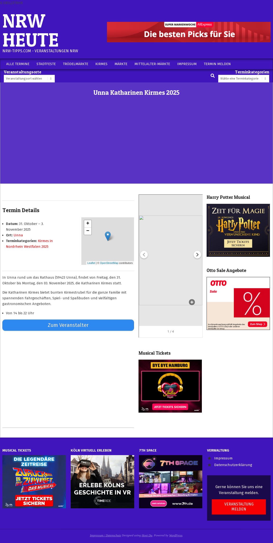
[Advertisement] (136, 148)
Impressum (223, 458)
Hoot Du (147, 535)
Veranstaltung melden (239, 506)
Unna (18, 235)
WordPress (175, 535)
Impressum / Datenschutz (105, 535)
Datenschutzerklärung (233, 465)
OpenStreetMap (109, 263)
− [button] (87, 231)
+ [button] (87, 223)
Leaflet (91, 263)
